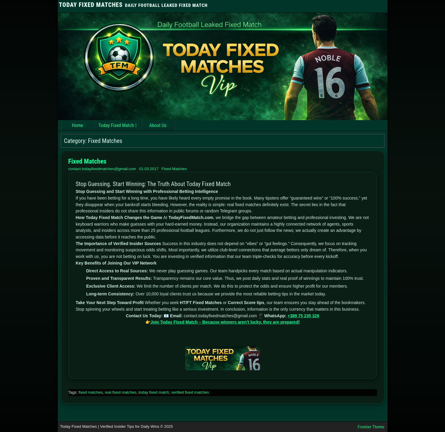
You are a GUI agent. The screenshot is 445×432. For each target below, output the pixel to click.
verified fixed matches (190, 392)
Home (77, 125)
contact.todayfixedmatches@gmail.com (102, 169)
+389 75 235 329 (303, 315)
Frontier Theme (370, 427)
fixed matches (90, 392)
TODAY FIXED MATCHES (91, 4)
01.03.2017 (149, 169)
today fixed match (153, 392)
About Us (158, 125)
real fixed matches (121, 392)
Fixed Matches (87, 161)
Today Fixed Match (116, 125)
